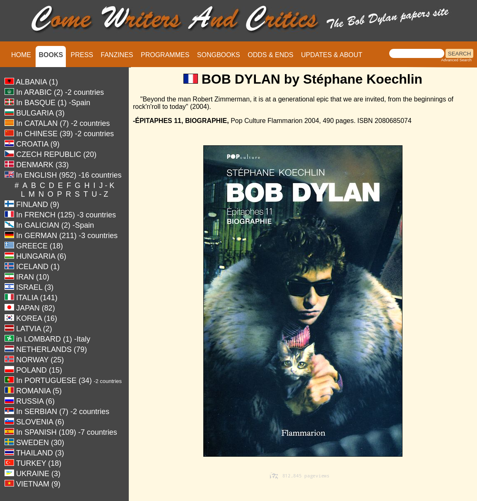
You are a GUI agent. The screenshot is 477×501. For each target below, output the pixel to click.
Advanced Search (456, 60)
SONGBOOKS (218, 54)
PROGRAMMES (165, 54)
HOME (21, 54)
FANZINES (117, 54)
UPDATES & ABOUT (331, 54)
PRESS (82, 54)
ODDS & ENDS (270, 54)
